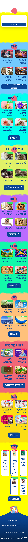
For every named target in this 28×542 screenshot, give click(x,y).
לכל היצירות (14, 137)
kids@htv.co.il (5, 526)
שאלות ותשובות (7, 532)
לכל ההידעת (14, 334)
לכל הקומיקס (14, 499)
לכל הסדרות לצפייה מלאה (14, 385)
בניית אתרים (19, 538)
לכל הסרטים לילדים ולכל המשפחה (14, 86)
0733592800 (13, 526)
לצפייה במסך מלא (14, 24)
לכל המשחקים (14, 285)
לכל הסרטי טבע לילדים (14, 187)
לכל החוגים (14, 435)
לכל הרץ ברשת (14, 234)
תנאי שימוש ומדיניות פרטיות (18, 532)
